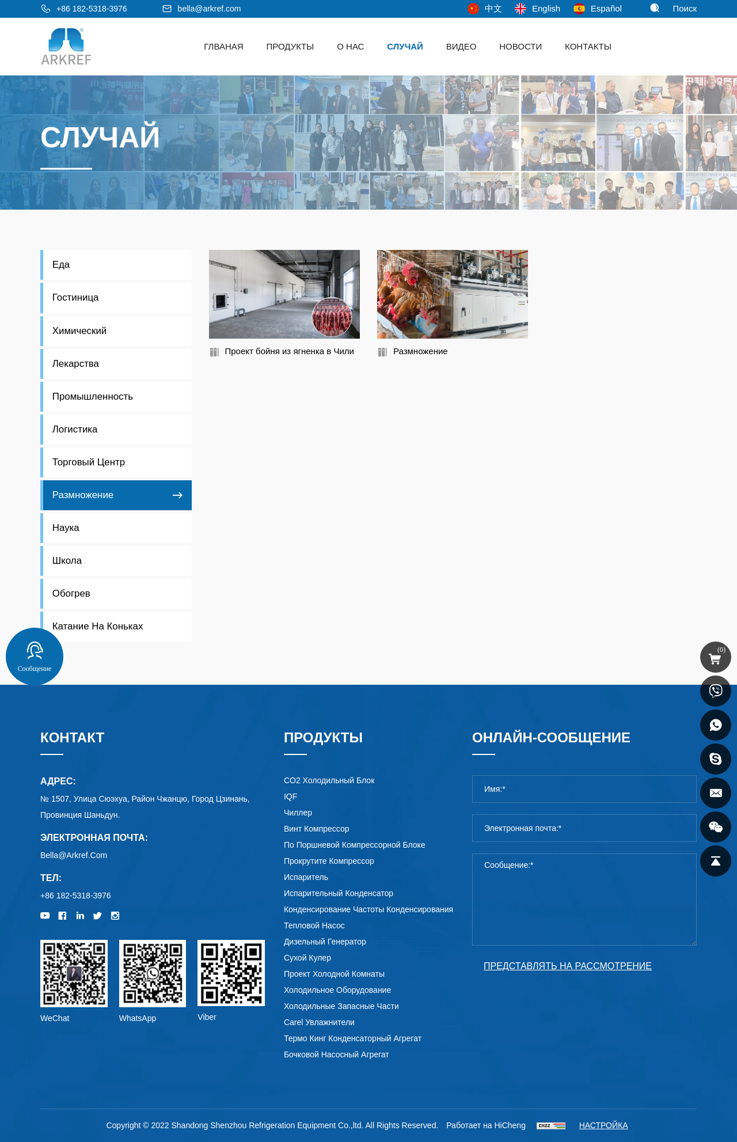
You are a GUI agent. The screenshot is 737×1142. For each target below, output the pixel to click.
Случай (405, 46)
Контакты (588, 46)
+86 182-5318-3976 (91, 8)
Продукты (290, 46)
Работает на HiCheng (486, 1125)
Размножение (420, 351)
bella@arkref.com (209, 8)
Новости (520, 46)
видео (461, 46)
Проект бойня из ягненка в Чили (289, 351)
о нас (350, 46)
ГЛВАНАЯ (223, 46)
